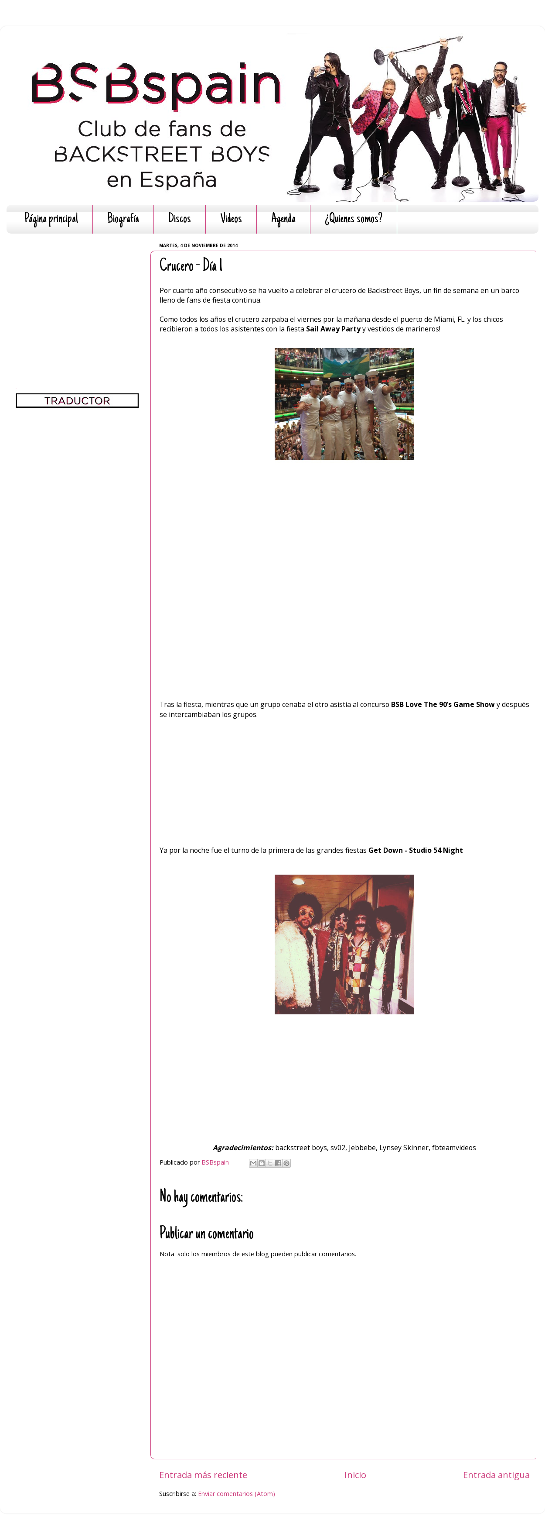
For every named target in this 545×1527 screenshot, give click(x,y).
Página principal (51, 219)
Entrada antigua (496, 1474)
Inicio (355, 1474)
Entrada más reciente (203, 1474)
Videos (231, 219)
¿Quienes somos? (353, 219)
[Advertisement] (77, 294)
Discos (179, 219)
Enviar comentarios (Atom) (236, 1493)
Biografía (123, 219)
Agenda (283, 219)
